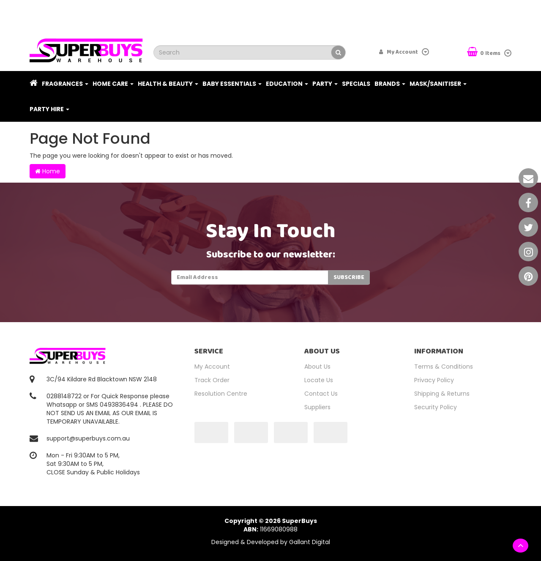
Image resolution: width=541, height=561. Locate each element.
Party (325, 83)
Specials (356, 83)
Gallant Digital (309, 542)
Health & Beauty (168, 83)
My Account (212, 366)
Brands (389, 83)
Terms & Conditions (443, 366)
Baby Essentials (232, 83)
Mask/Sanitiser (438, 83)
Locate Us (318, 380)
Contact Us (321, 393)
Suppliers (317, 407)
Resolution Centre (220, 393)
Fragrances (65, 83)
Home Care (113, 83)
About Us (317, 366)
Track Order (212, 380)
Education (287, 83)
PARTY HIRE (49, 109)
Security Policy (435, 407)
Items (484, 52)
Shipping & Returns (442, 393)
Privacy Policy (434, 380)
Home (47, 171)
